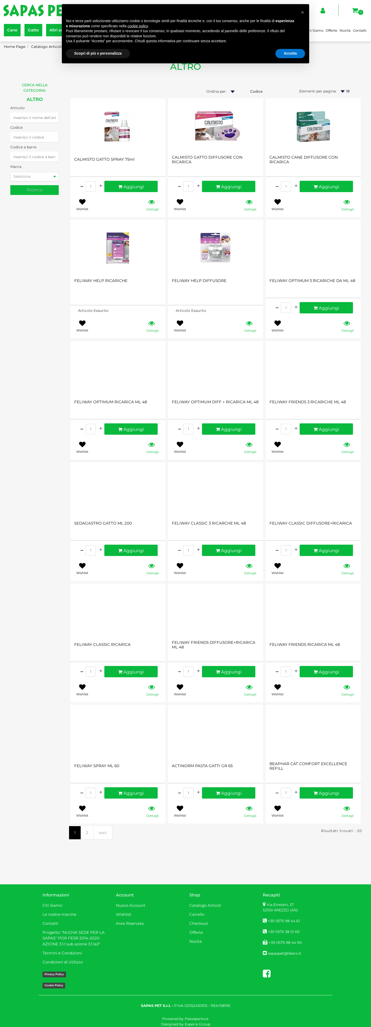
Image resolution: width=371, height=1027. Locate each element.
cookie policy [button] (138, 26)
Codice (16, 127)
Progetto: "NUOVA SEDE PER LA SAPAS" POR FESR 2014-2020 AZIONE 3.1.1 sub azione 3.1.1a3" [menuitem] (74, 938)
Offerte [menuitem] (331, 30)
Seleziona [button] (21, 176)
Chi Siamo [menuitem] (314, 30)
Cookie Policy (54, 985)
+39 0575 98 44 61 (284, 921)
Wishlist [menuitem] (123, 914)
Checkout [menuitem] (198, 923)
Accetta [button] (290, 53)
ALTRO (35, 99)
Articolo (17, 108)
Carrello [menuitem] (196, 914)
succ (103, 832)
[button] (34, 190)
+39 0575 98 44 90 (285, 942)
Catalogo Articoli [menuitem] (205, 905)
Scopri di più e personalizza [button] (98, 53)
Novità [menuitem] (345, 30)
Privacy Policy (54, 974)
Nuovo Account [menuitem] (130, 905)
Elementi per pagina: (317, 91)
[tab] (34, 176)
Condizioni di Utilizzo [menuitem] (63, 962)
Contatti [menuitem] (360, 30)
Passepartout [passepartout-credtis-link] (197, 1018)
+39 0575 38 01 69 (284, 931)
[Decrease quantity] (82, 185)
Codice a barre (23, 147)
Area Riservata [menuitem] (130, 923)
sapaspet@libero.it (284, 953)
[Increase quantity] (100, 185)
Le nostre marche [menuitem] (59, 914)
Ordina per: (216, 91)
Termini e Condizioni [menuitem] (62, 953)
